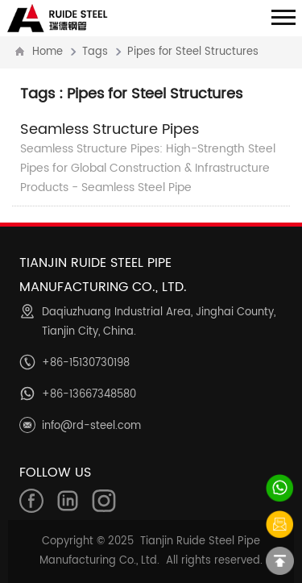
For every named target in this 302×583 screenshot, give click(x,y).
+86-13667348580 (89, 394)
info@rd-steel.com (91, 426)
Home (47, 52)
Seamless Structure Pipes (109, 129)
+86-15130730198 (86, 363)
